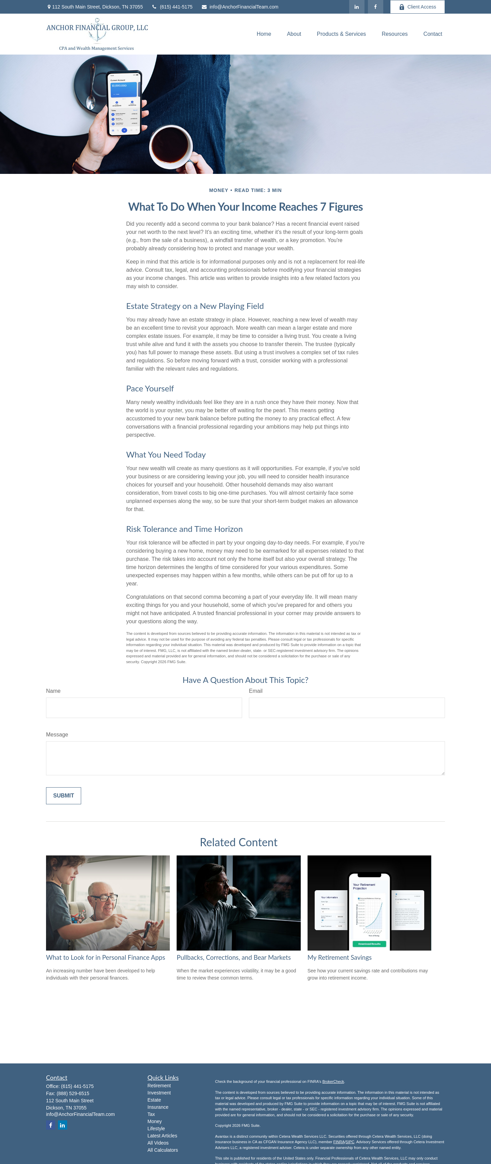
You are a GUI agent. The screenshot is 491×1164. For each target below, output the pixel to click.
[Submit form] (63, 795)
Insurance (158, 1107)
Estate (154, 1100)
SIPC (350, 1142)
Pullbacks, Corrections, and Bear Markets (234, 957)
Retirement (159, 1085)
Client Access (417, 7)
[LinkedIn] (356, 7)
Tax (151, 1114)
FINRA (338, 1142)
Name (53, 691)
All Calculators (163, 1150)
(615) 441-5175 (172, 7)
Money (155, 1121)
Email (256, 691)
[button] (264, 34)
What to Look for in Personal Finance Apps (105, 957)
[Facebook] (375, 7)
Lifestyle (156, 1128)
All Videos (158, 1143)
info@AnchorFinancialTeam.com (240, 7)
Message (57, 734)
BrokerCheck (333, 1081)
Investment (159, 1092)
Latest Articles (162, 1135)
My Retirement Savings (340, 957)
